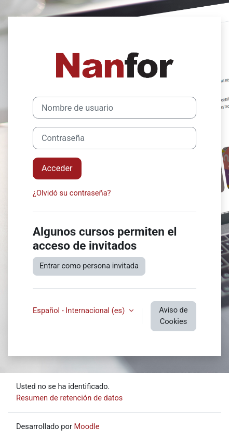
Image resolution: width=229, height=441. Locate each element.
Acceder (57, 168)
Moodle (87, 426)
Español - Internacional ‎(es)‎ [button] (80, 310)
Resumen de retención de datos (69, 398)
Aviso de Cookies (173, 315)
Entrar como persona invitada (89, 265)
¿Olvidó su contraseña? (72, 193)
